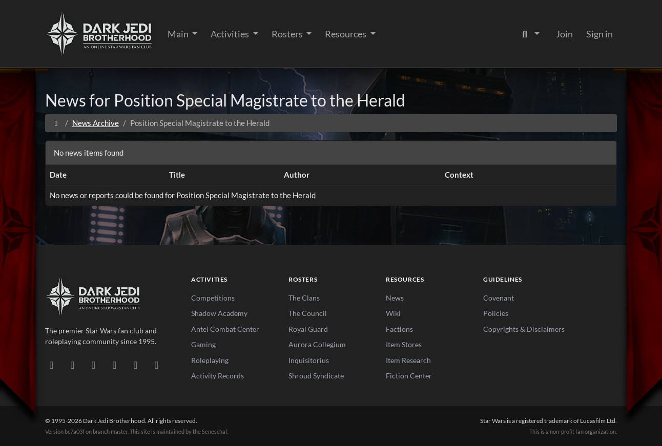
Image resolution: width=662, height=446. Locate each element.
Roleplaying (210, 360)
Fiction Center (409, 375)
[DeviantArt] (72, 364)
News (395, 297)
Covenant (498, 297)
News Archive (95, 123)
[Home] (56, 123)
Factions (399, 329)
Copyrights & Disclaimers (524, 329)
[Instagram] (114, 364)
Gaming (203, 344)
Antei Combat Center (225, 329)
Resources (346, 33)
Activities (231, 33)
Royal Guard (308, 329)
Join (564, 33)
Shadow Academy (219, 313)
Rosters (288, 33)
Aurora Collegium (317, 344)
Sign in (599, 33)
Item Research (408, 360)
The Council (307, 313)
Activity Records (217, 375)
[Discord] (51, 364)
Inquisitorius (308, 360)
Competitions (213, 297)
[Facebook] (93, 364)
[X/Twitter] (135, 364)
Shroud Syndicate (316, 375)
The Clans (304, 297)
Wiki (393, 313)
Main (179, 33)
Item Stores (404, 344)
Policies (495, 313)
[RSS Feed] (156, 364)
